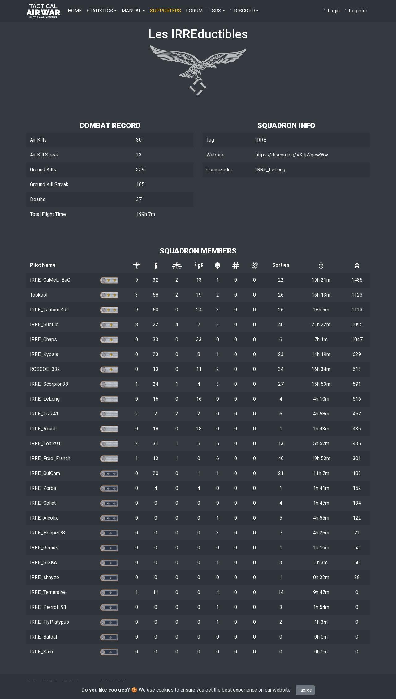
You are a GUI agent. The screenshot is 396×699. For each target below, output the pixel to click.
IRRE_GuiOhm (45, 473)
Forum (194, 11)
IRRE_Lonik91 (45, 443)
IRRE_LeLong (45, 399)
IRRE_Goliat (43, 503)
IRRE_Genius (44, 548)
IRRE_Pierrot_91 (48, 607)
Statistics (100, 11)
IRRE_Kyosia (44, 354)
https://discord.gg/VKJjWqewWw (292, 155)
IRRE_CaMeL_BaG (50, 280)
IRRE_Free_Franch (50, 458)
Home (75, 11)
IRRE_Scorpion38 (49, 384)
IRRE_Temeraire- (48, 592)
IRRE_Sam (41, 652)
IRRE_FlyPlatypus (49, 622)
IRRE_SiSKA (43, 562)
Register (356, 11)
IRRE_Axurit (43, 429)
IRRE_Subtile (44, 325)
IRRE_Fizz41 (44, 414)
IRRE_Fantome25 (49, 310)
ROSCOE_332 (45, 369)
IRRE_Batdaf (44, 637)
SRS (214, 11)
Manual (131, 11)
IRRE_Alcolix (44, 518)
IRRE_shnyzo (44, 577)
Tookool (38, 295)
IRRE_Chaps (43, 339)
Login (332, 11)
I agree (305, 690)
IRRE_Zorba (43, 488)
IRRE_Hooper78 (47, 533)
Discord (242, 11)
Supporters (165, 11)
